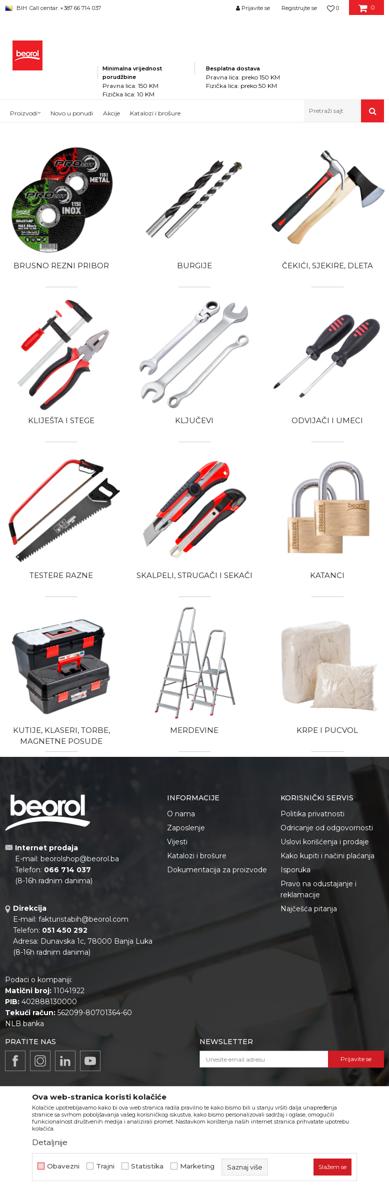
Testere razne (61, 575)
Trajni (105, 1166)
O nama (181, 813)
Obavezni (63, 1166)
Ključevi (194, 420)
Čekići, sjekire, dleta (327, 265)
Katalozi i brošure (196, 855)
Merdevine (194, 730)
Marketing (197, 1166)
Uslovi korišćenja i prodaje (324, 841)
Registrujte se (299, 7)
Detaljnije (50, 1142)
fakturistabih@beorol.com (83, 919)
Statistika (147, 1166)
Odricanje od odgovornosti (326, 827)
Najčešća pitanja (308, 908)
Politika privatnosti (312, 813)
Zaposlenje (186, 827)
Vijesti (177, 841)
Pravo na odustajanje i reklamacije (318, 889)
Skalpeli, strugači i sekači (194, 575)
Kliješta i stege (61, 420)
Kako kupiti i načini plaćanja (327, 855)
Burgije (194, 265)
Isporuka (295, 869)
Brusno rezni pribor (61, 265)
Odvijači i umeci (327, 420)
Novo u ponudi (71, 113)
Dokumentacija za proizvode (217, 869)
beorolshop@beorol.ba (79, 858)
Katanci (327, 575)
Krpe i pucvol (327, 730)
